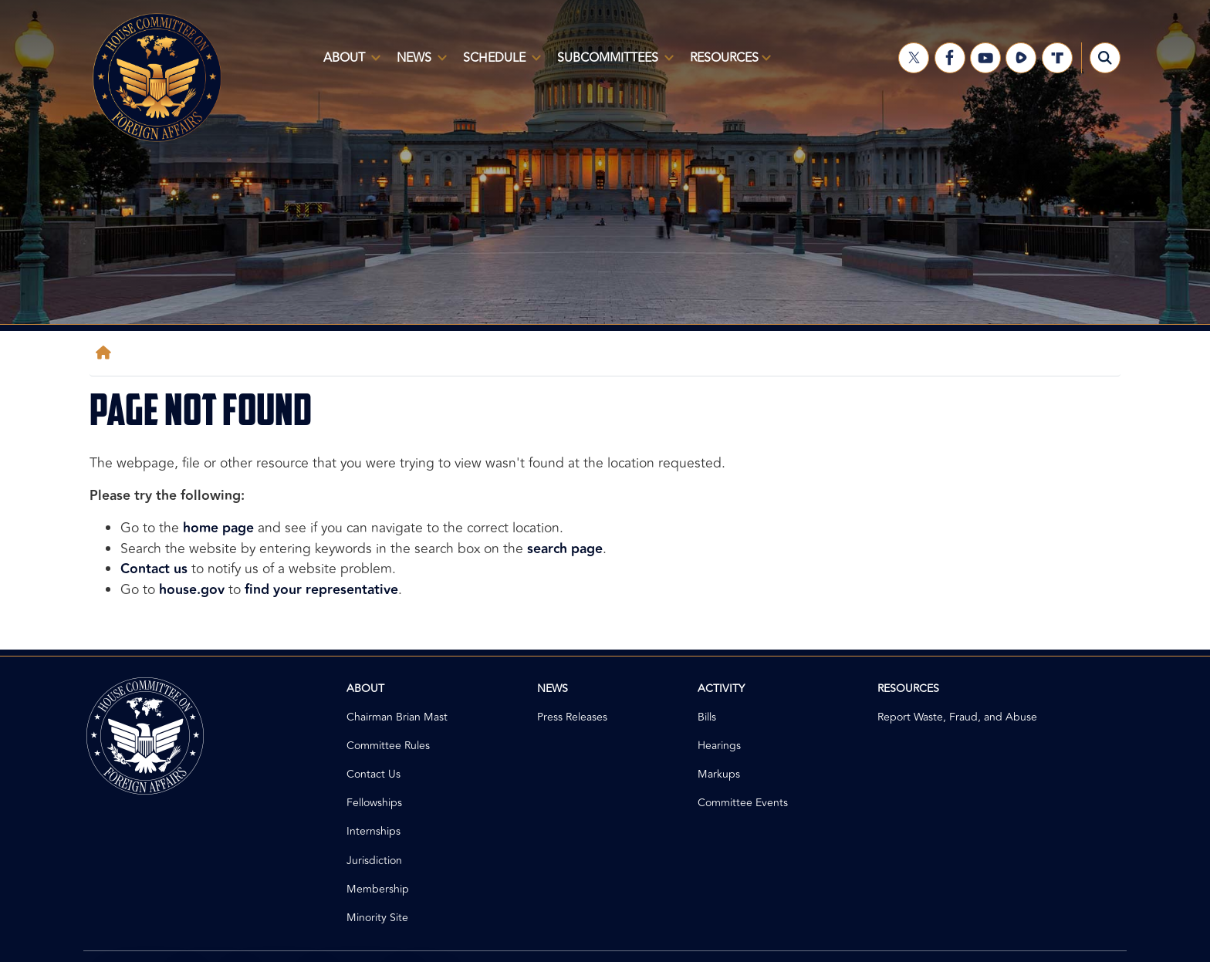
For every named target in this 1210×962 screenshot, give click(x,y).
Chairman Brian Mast (397, 717)
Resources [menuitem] (728, 64)
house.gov (192, 589)
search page (565, 548)
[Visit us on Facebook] (950, 57)
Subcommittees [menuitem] (612, 64)
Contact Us (373, 774)
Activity (721, 688)
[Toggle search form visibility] (1105, 57)
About (365, 688)
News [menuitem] (418, 64)
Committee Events (743, 803)
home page (218, 528)
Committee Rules (388, 746)
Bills (707, 717)
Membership (377, 889)
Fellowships (374, 803)
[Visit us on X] (913, 57)
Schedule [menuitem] (499, 64)
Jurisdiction (374, 860)
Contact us (154, 569)
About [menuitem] (349, 64)
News (552, 688)
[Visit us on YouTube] (985, 57)
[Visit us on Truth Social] (1057, 57)
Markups (719, 774)
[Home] (106, 353)
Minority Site (377, 918)
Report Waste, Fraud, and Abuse (957, 717)
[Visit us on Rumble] (1021, 57)
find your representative (321, 589)
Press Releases (572, 717)
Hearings (719, 746)
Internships (373, 831)
